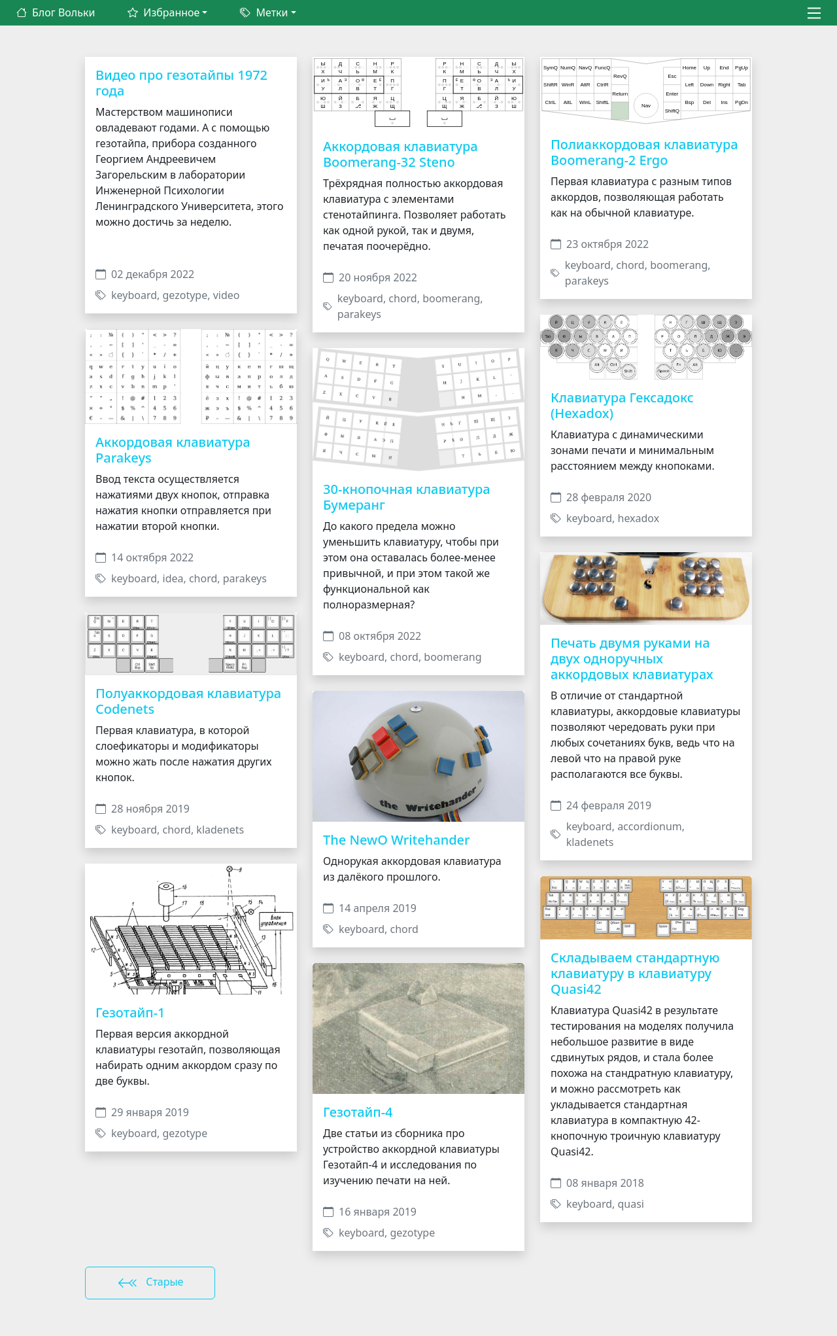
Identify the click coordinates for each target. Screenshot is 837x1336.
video (226, 295)
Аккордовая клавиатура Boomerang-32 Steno (400, 154)
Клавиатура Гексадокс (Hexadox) (622, 405)
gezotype (185, 295)
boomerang (451, 298)
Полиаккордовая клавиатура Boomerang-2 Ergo (644, 152)
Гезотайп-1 (130, 1012)
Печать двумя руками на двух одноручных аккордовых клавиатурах (632, 658)
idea (173, 578)
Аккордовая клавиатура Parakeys (172, 449)
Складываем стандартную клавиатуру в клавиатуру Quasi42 (635, 973)
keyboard (134, 295)
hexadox (639, 518)
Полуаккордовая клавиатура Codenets (188, 701)
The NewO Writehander (396, 840)
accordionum (649, 826)
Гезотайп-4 (358, 1112)
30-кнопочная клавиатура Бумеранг (406, 497)
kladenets (220, 829)
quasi (631, 1204)
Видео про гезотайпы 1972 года (181, 82)
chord (203, 578)
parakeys (245, 578)
